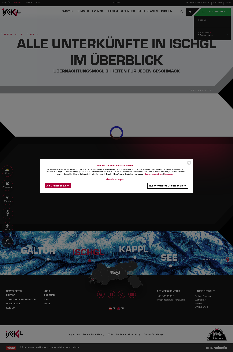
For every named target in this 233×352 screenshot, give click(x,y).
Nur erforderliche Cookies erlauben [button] (167, 185)
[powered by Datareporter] (189, 165)
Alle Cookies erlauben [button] (57, 185)
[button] (114, 179)
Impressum (168, 174)
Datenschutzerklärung (154, 174)
